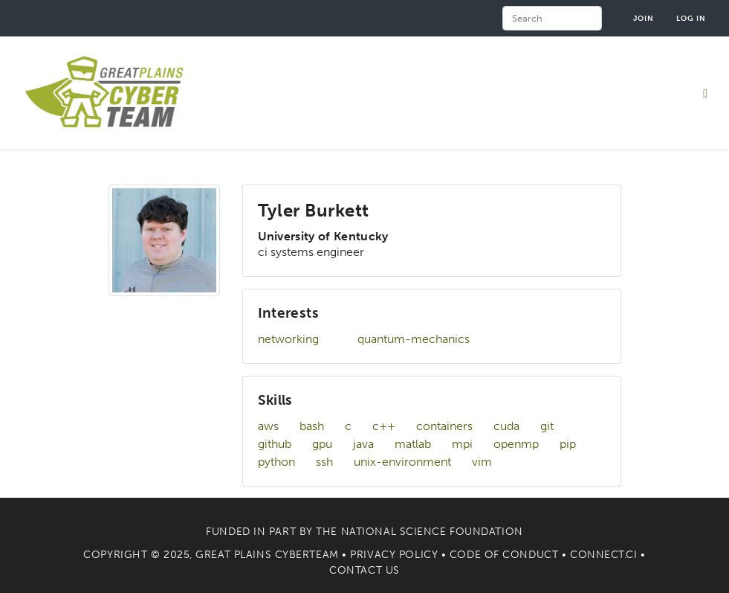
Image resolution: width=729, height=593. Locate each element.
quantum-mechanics (413, 339)
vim (482, 462)
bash (311, 426)
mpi (462, 444)
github (274, 444)
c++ (383, 426)
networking (288, 339)
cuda (506, 426)
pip (568, 444)
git (547, 426)
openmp (516, 444)
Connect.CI (604, 554)
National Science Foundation (432, 531)
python (276, 462)
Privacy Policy (394, 554)
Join (643, 18)
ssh (324, 462)
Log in (691, 18)
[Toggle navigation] (705, 93)
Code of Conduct (504, 554)
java (363, 444)
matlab (413, 444)
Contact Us (364, 570)
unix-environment (402, 462)
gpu (322, 444)
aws (268, 426)
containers (444, 426)
